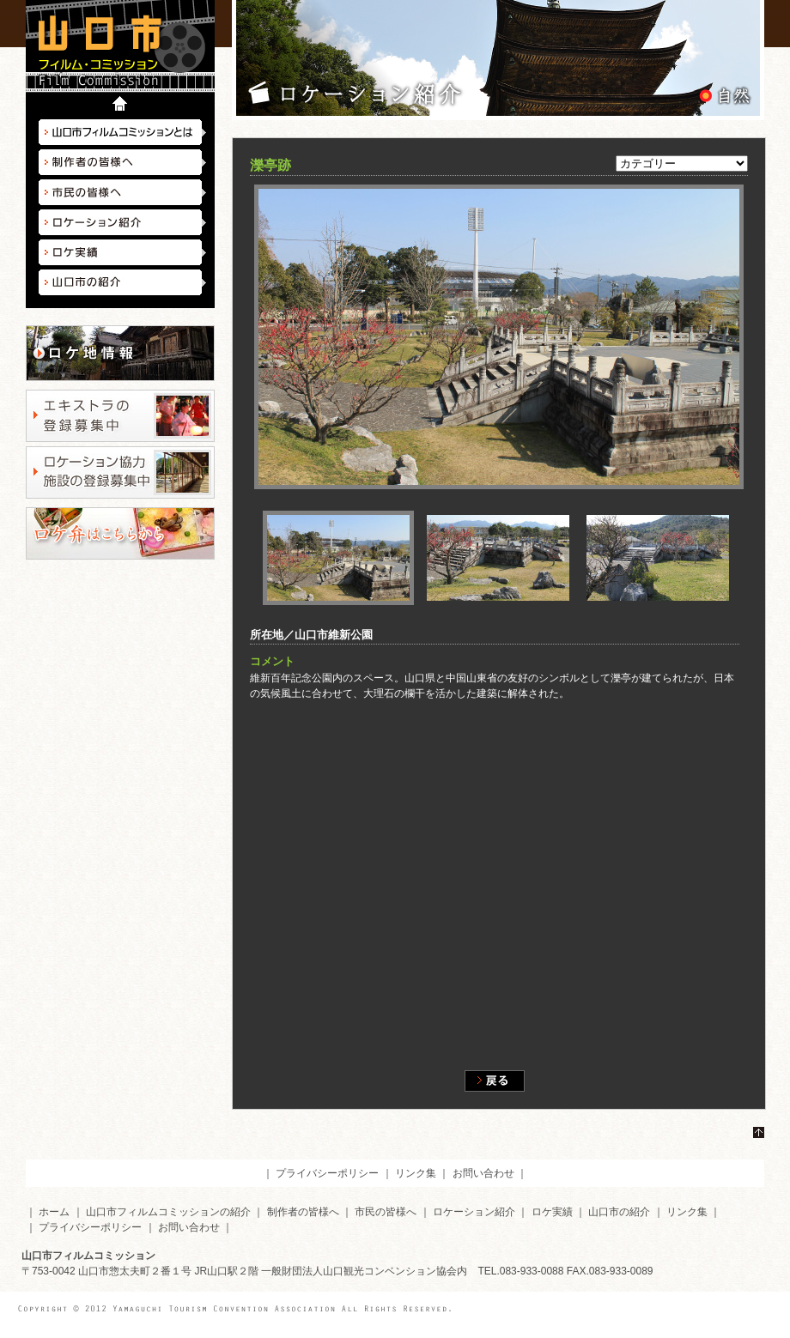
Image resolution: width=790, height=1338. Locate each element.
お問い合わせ (483, 1173)
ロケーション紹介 (122, 222)
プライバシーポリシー (327, 1173)
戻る (495, 1081)
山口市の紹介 (122, 282)
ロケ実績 (122, 252)
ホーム (54, 1212)
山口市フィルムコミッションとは (122, 132)
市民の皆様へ (122, 192)
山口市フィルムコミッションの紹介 (168, 1212)
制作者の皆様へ (122, 162)
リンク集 (415, 1173)
